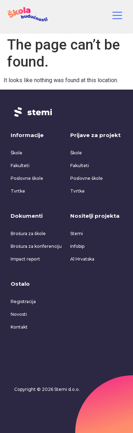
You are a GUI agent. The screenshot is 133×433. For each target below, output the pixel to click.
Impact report (25, 259)
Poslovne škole (27, 178)
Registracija (23, 301)
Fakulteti (20, 165)
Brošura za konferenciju (36, 246)
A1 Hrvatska (82, 259)
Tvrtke (18, 191)
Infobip (77, 246)
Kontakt (19, 327)
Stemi (76, 233)
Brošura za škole (28, 233)
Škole (16, 152)
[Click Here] (117, 17)
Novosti (19, 314)
